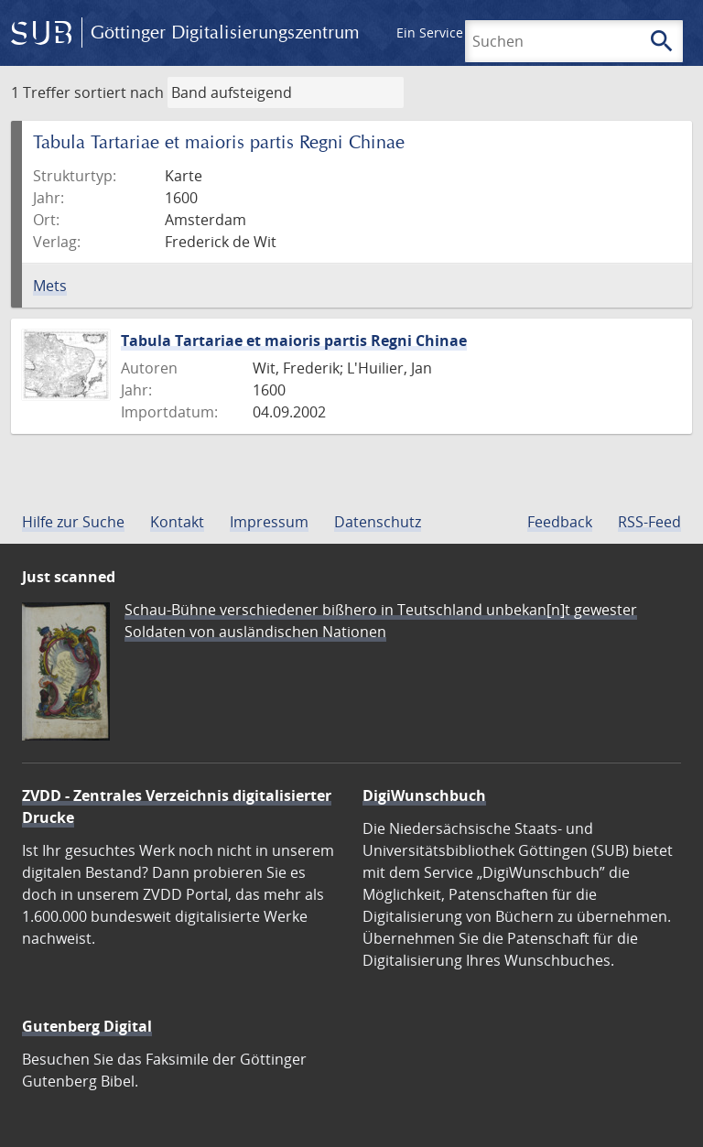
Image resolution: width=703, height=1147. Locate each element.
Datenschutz (377, 522)
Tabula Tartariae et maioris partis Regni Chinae (294, 340)
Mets (50, 286)
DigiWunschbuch (424, 795)
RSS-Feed (649, 522)
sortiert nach (119, 92)
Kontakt (177, 522)
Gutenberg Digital (87, 1026)
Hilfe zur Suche (73, 522)
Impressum (269, 522)
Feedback (559, 522)
